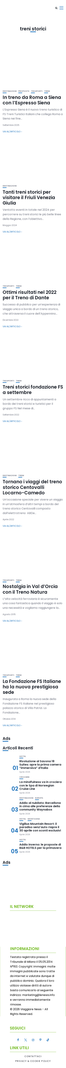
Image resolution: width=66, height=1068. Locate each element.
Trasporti (36, 91)
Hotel (22, 756)
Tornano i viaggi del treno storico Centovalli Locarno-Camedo (32, 487)
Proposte (23, 91)
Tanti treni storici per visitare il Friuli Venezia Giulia (29, 197)
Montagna (34, 819)
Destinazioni (10, 91)
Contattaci (33, 1056)
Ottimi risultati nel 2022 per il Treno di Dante (29, 295)
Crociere (24, 777)
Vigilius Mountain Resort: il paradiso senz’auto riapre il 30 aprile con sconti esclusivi (40, 827)
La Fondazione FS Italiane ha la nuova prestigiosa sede (32, 686)
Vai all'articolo (11, 131)
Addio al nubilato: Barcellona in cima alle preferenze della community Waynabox (40, 806)
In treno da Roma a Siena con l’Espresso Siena (32, 100)
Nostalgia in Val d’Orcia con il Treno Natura (30, 589)
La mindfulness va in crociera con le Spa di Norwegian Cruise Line (40, 785)
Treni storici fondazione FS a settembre (33, 390)
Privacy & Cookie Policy (33, 1061)
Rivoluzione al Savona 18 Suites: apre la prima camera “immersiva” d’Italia (40, 764)
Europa (39, 798)
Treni (47, 91)
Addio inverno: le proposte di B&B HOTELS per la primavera (40, 846)
